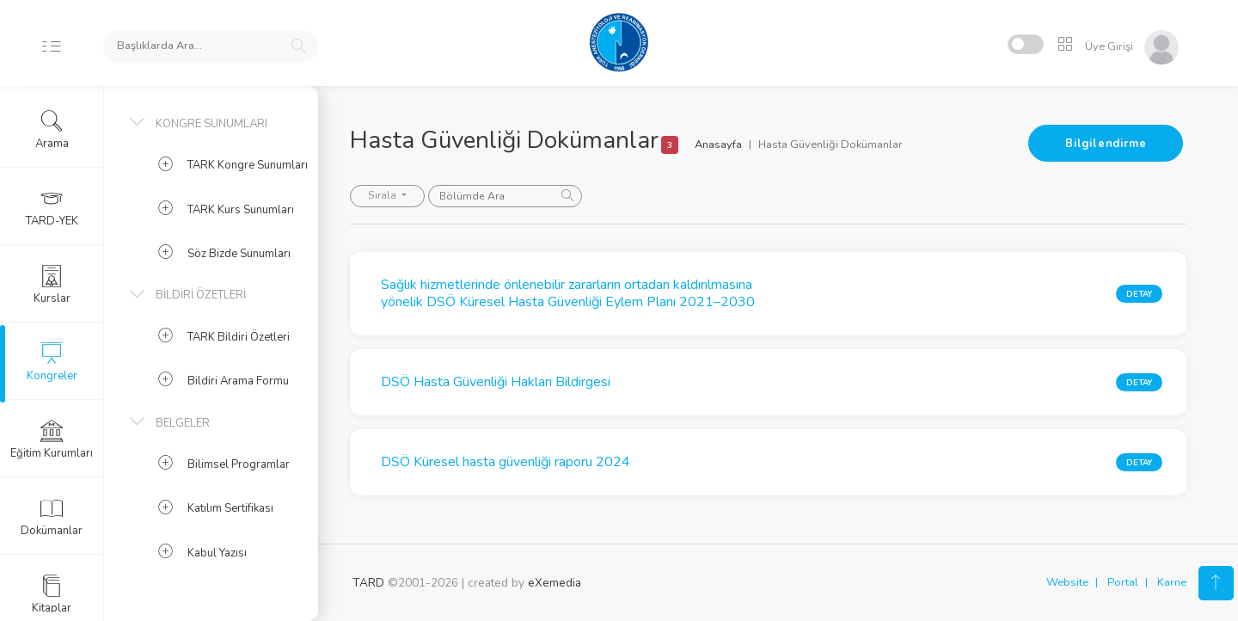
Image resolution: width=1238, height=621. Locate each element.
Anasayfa (721, 144)
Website (1067, 582)
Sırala (386, 195)
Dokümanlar (52, 516)
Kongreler (52, 362)
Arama (52, 129)
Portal (1122, 582)
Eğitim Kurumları (51, 439)
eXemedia (554, 583)
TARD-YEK (52, 207)
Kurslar (52, 284)
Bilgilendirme (1105, 143)
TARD (368, 583)
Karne (1171, 582)
